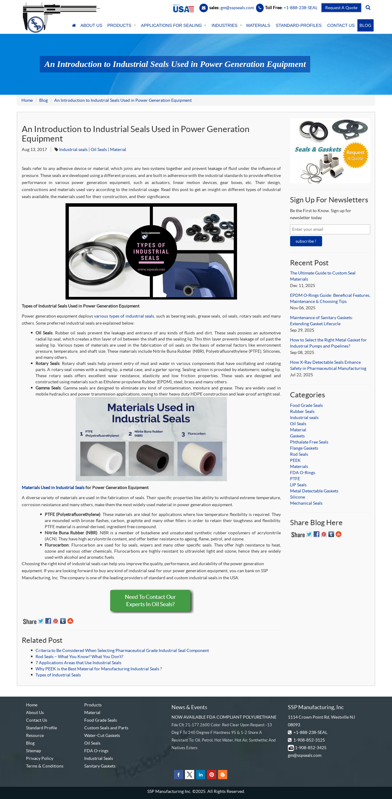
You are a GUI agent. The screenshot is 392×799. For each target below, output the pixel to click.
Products (93, 704)
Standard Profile (41, 727)
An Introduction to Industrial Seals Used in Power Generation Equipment (123, 100)
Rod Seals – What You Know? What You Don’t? (79, 656)
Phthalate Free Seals (309, 442)
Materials (299, 466)
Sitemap (33, 750)
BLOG (365, 25)
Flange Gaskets (304, 448)
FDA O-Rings (302, 472)
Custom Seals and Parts (106, 727)
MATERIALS (258, 25)
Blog (43, 100)
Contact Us (36, 720)
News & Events (189, 707)
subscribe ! (306, 241)
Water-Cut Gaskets (102, 735)
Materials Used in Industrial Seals (53, 487)
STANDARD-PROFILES (299, 25)
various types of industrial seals (124, 316)
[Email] (203, 7)
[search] (368, 7)
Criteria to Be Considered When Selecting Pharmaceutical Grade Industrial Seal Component (122, 650)
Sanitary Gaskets (99, 766)
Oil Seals (99, 149)
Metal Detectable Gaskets (314, 490)
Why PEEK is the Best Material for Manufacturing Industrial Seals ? (99, 668)
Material (118, 149)
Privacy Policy (39, 758)
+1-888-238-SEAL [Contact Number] (300, 7)
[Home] (74, 25)
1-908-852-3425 (310, 747)
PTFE (295, 478)
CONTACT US (341, 25)
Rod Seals (299, 454)
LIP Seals (298, 484)
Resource (35, 735)
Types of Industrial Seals (58, 674)
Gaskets (297, 435)
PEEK (295, 460)
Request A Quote (341, 7)
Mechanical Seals (306, 503)
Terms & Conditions (44, 766)
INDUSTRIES (226, 25)
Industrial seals (73, 149)
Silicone (297, 497)
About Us (35, 712)
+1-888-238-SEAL (310, 732)
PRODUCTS (121, 25)
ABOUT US (91, 25)
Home (27, 100)
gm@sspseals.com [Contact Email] (237, 7)
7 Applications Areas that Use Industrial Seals (78, 662)
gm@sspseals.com (304, 755)
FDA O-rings (96, 750)
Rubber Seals (302, 411)
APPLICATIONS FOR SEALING (173, 25)
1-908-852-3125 (309, 740)
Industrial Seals (98, 758)
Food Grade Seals (306, 405)
